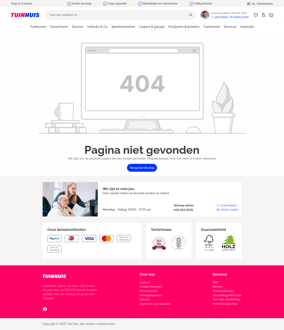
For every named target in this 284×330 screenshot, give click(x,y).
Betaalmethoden (223, 291)
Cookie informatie (151, 286)
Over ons (147, 274)
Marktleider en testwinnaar (160, 3)
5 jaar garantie (117, 3)
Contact (145, 282)
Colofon (145, 299)
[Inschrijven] (263, 15)
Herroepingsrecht (151, 295)
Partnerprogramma (225, 303)
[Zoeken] (191, 15)
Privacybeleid (148, 291)
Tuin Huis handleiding (226, 299)
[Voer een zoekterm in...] (115, 15)
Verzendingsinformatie (227, 295)
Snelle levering (81, 3)
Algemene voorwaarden (155, 303)
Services (220, 274)
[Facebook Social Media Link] (45, 309)
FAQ (215, 282)
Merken (217, 286)
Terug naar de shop (142, 167)
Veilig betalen (203, 3)
